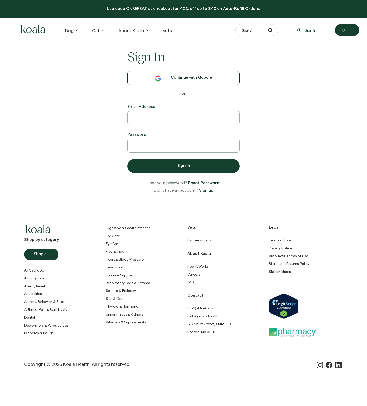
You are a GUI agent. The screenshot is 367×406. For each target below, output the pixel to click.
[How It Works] (198, 266)
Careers (193, 274)
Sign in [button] (183, 166)
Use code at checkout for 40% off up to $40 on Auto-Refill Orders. (183, 8)
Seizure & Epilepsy (121, 290)
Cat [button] (98, 30)
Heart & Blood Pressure (125, 259)
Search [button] (257, 30)
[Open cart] (347, 30)
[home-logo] (32, 30)
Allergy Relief (34, 286)
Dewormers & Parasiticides (46, 325)
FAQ (190, 282)
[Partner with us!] (199, 240)
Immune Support (120, 275)
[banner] (183, 9)
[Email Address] (183, 118)
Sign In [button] (306, 30)
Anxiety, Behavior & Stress (45, 301)
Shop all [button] (41, 254)
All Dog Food (34, 278)
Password (136, 134)
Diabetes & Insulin (38, 333)
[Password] (183, 146)
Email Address (141, 106)
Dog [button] (71, 30)
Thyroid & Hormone (122, 306)
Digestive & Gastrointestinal (128, 228)
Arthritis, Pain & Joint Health (46, 309)
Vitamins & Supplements (126, 322)
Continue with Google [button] (183, 78)
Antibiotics (33, 293)
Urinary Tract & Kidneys (124, 314)
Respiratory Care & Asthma (128, 283)
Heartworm (115, 267)
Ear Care (113, 236)
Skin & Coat (115, 298)
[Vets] (167, 30)
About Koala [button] (133, 30)
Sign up (206, 189)
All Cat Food (34, 270)
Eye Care (113, 243)
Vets (167, 30)
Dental (29, 317)
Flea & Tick (115, 251)
